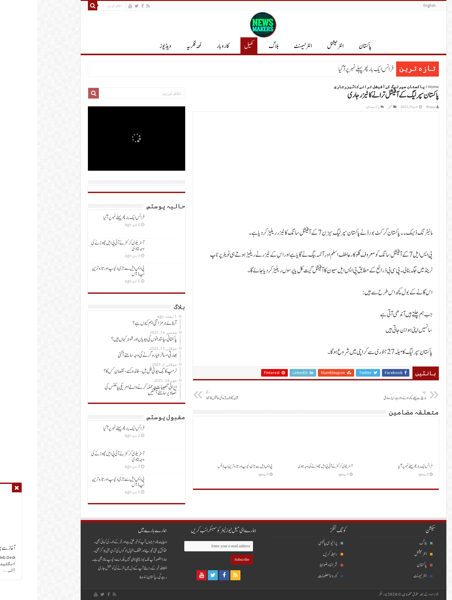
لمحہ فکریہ (156, 46)
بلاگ (236, 46)
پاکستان (327, 46)
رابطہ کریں (296, 554)
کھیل (211, 46)
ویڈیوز (128, 46)
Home (396, 86)
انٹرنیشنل (386, 554)
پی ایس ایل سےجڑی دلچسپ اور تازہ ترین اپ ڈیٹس (207, 466)
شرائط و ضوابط (294, 565)
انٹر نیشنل (298, 46)
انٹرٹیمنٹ (265, 46)
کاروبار (185, 46)
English (392, 5)
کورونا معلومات (293, 576)
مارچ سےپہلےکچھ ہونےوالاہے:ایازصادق (357, 395)
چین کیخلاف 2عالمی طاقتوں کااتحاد (200, 395)
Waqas (393, 107)
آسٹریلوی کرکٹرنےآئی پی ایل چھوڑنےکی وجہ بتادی (288, 466)
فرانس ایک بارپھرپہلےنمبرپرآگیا (328, 69)
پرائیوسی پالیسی (293, 543)
